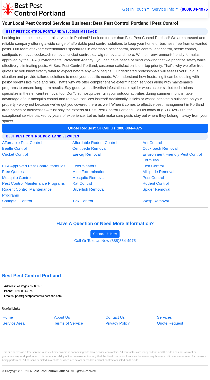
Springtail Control (17, 201)
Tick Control (82, 201)
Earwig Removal (86, 154)
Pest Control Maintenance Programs (33, 183)
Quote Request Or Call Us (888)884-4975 (105, 128)
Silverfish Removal (88, 189)
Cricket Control (15, 154)
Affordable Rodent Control (94, 143)
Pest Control (153, 177)
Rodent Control (156, 183)
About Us (62, 317)
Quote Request (170, 323)
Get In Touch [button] (134, 9)
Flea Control (153, 166)
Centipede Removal (89, 148)
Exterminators (84, 166)
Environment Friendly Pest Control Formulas (172, 157)
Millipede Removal (158, 172)
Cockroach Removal (160, 148)
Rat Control (82, 183)
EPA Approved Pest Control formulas (33, 166)
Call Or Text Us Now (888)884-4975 (105, 240)
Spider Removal (156, 189)
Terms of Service (68, 323)
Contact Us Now (105, 234)
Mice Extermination (88, 172)
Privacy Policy (117, 323)
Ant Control (152, 143)
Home (8, 317)
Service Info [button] (163, 9)
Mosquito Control (17, 177)
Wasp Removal (156, 201)
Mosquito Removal (88, 177)
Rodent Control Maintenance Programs (27, 192)
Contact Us (115, 317)
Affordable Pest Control (22, 143)
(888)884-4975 (194, 9)
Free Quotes (13, 172)
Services (164, 317)
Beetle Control (14, 148)
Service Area (14, 323)
